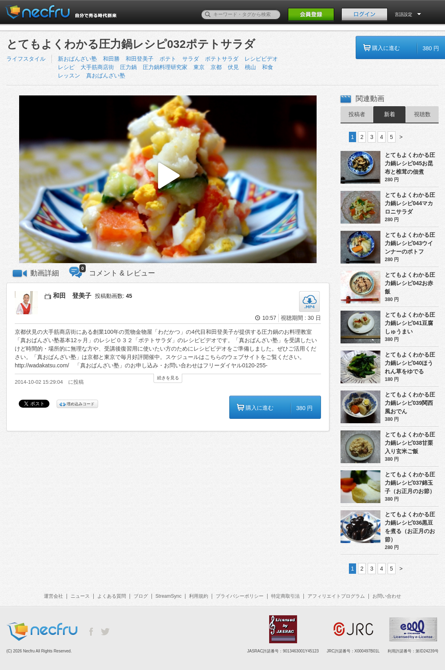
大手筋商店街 (97, 67)
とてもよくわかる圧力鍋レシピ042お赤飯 (410, 283)
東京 (199, 67)
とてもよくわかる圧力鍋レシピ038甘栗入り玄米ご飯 (410, 442)
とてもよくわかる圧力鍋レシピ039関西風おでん (410, 402)
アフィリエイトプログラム (336, 596)
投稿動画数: (113, 296)
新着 (389, 114)
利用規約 (198, 596)
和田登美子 (140, 59)
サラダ (190, 59)
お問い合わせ (386, 596)
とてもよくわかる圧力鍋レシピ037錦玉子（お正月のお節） (410, 482)
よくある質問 (111, 596)
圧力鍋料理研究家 (165, 67)
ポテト (167, 59)
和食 (267, 67)
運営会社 (53, 596)
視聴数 (422, 114)
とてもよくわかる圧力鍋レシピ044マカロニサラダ (410, 203)
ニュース (80, 596)
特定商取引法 (285, 596)
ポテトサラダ (221, 59)
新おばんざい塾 (77, 59)
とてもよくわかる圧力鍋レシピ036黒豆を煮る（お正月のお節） (410, 527)
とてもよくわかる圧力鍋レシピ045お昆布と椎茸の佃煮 (410, 163)
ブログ (141, 596)
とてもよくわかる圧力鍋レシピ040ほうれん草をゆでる (410, 363)
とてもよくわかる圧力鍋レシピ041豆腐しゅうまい (410, 323)
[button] (168, 179)
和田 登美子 (72, 295)
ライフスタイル (25, 59)
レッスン (69, 75)
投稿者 (357, 114)
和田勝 (111, 59)
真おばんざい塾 (105, 75)
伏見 (233, 67)
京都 (216, 67)
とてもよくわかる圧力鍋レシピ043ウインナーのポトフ (410, 243)
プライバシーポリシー (240, 596)
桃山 (250, 67)
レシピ (66, 67)
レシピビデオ (261, 59)
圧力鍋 (128, 67)
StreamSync (168, 596)
